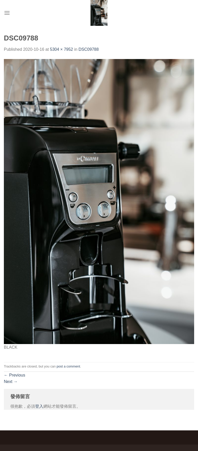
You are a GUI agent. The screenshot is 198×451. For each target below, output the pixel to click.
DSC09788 (89, 49)
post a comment (68, 366)
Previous (14, 375)
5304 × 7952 (61, 49)
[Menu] (7, 12)
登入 (39, 406)
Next (11, 381)
